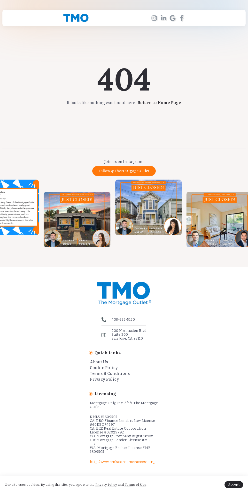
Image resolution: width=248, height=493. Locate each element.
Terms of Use (136, 484)
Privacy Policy (106, 484)
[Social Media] (154, 18)
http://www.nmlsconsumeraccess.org (122, 462)
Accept (234, 484)
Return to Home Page (159, 102)
